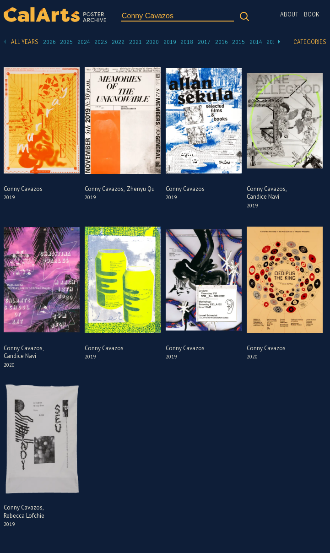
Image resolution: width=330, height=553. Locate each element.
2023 (100, 42)
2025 (66, 42)
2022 (118, 42)
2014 (255, 42)
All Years (24, 42)
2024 (83, 42)
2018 (186, 42)
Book (311, 14)
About (289, 14)
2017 (204, 42)
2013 (272, 42)
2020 (152, 42)
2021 (135, 42)
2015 (238, 42)
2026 (49, 42)
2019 (169, 42)
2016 (221, 42)
